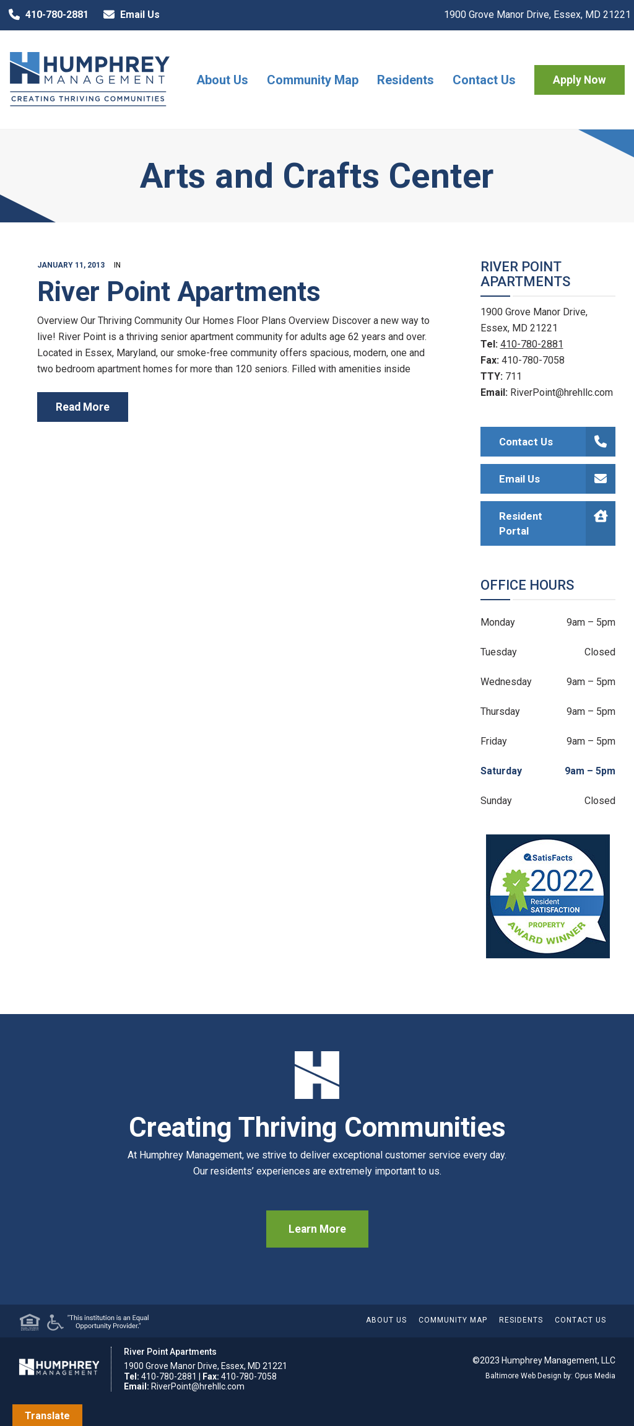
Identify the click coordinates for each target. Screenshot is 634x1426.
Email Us (129, 15)
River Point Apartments (179, 291)
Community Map (312, 79)
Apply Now (579, 80)
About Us (222, 79)
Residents (405, 79)
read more (83, 407)
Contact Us (484, 79)
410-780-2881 (46, 15)
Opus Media (595, 1375)
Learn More (317, 1229)
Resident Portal (557, 523)
